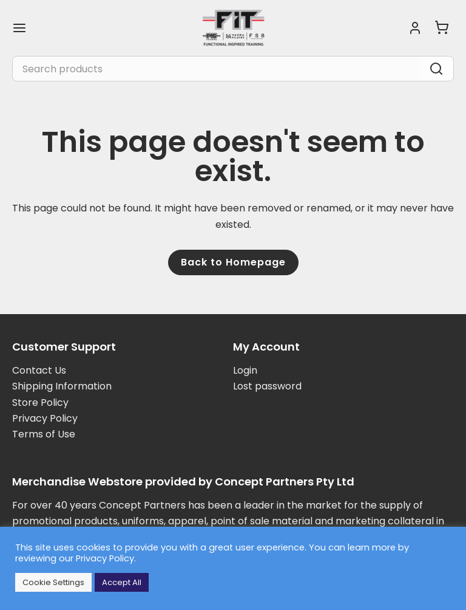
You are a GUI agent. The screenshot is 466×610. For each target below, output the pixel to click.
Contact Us (39, 370)
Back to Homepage (233, 262)
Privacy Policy (45, 418)
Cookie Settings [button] (53, 582)
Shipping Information (62, 386)
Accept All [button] (121, 582)
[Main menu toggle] (19, 28)
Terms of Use (43, 434)
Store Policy (40, 403)
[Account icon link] (415, 28)
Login (245, 370)
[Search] (436, 69)
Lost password (267, 386)
